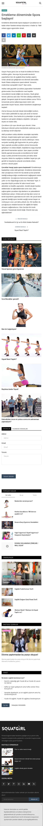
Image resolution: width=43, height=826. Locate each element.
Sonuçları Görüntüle (18, 705)
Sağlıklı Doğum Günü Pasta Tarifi (26, 599)
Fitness (4, 10)
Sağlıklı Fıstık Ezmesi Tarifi (24, 589)
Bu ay (21, 495)
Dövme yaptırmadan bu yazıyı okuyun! (20, 654)
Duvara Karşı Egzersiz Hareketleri (26, 522)
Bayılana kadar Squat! (10, 389)
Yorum (4, 452)
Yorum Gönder (8, 476)
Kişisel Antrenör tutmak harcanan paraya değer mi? (27, 760)
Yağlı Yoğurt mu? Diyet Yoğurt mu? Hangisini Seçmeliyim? (26, 534)
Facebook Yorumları (20, 429)
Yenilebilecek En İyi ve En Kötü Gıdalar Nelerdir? (21, 222)
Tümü (35, 495)
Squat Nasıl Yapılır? (22, 230)
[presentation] (15, 469)
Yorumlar (6, 429)
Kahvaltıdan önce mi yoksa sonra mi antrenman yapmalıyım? (20, 420)
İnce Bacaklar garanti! (10, 299)
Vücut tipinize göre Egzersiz (13, 269)
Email (4, 443)
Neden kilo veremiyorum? (24, 501)
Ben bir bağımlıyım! (9, 329)
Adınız (4, 434)
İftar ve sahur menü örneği (23, 749)
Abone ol (34, 799)
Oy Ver (5, 705)
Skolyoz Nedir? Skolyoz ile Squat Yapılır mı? (26, 611)
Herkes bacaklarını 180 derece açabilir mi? (25, 513)
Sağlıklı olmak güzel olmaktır (24, 768)
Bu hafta (8, 495)
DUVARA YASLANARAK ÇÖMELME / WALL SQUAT (26, 544)
